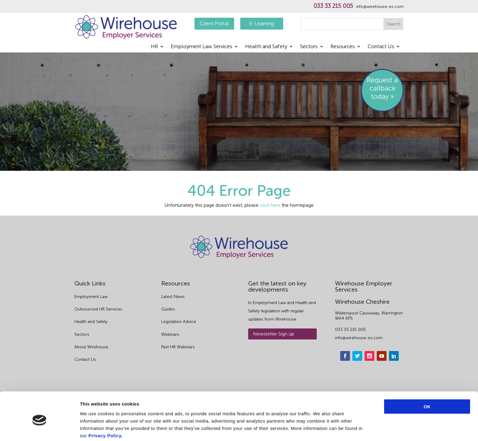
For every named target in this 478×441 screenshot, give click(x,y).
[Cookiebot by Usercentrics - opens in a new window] (39, 429)
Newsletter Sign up (273, 334)
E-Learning (261, 23)
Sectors (309, 46)
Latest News (173, 296)
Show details (320, 429)
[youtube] (382, 356)
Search (393, 24)
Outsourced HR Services (98, 309)
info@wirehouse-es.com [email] (359, 337)
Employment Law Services (201, 46)
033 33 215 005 (333, 6)
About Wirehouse (91, 347)
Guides (168, 309)
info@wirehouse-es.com (380, 6)
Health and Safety (266, 46)
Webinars (170, 334)
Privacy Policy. (105, 409)
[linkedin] (394, 356)
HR (154, 46)
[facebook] (345, 356)
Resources (342, 46)
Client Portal (214, 23)
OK (427, 380)
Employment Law (91, 296)
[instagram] (369, 356)
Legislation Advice (178, 321)
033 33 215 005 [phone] (350, 329)
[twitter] (357, 356)
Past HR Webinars (178, 347)
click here (270, 205)
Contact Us (381, 46)
